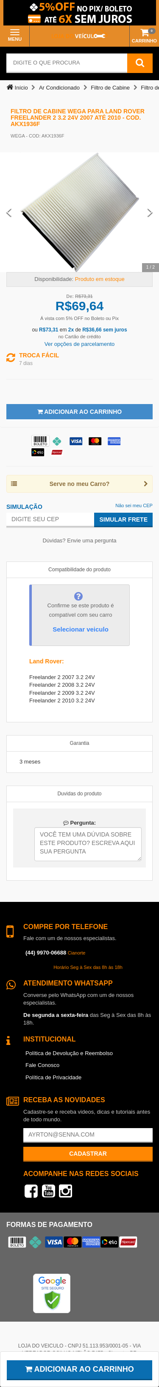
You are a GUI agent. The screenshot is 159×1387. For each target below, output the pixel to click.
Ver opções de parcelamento (80, 344)
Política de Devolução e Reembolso (69, 1053)
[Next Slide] (150, 212)
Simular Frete (123, 519)
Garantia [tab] (79, 743)
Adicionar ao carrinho (79, 1369)
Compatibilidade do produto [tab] (79, 570)
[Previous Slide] (9, 212)
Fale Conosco (42, 1065)
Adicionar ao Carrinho (79, 411)
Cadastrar (88, 1153)
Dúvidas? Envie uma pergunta (79, 540)
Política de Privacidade (53, 1077)
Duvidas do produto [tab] (79, 794)
